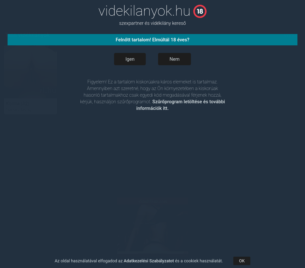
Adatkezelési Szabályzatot (149, 260)
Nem (174, 59)
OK (242, 260)
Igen (129, 59)
